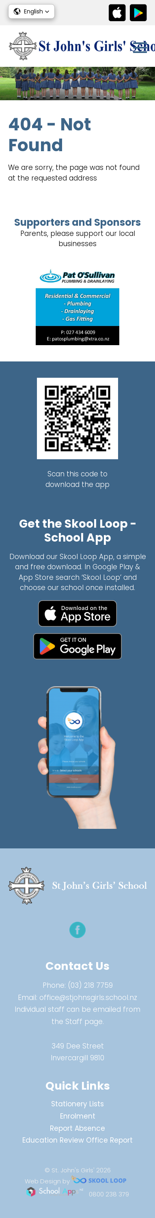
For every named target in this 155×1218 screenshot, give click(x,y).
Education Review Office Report (77, 1140)
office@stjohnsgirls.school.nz (88, 997)
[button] (31, 11)
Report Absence (77, 1128)
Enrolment (77, 1116)
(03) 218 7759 (90, 985)
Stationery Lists (77, 1104)
